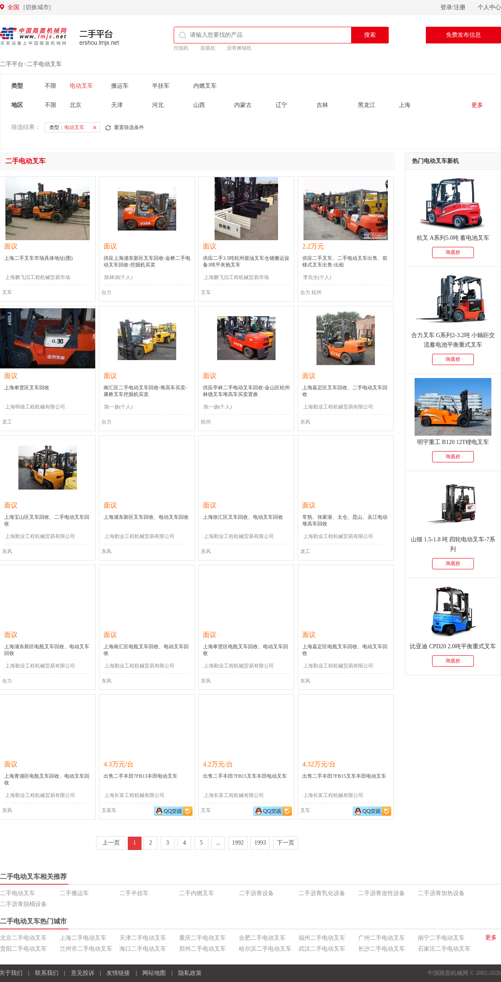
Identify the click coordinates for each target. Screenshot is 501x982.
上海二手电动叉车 (83, 938)
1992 (238, 843)
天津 (117, 105)
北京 (75, 105)
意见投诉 (82, 973)
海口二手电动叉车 (142, 949)
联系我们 (46, 973)
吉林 (322, 105)
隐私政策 (190, 973)
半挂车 (161, 86)
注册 (460, 7)
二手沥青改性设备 (381, 893)
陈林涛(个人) (118, 277)
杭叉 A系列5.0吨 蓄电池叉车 (453, 238)
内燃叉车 (205, 86)
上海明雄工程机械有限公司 (35, 407)
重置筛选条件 (129, 127)
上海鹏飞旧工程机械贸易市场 (37, 277)
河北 (158, 105)
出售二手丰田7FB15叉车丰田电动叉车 (245, 776)
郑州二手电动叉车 (202, 949)
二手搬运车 (74, 893)
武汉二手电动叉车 (322, 949)
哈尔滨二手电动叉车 (265, 949)
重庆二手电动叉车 (202, 938)
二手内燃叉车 (196, 893)
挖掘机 (181, 48)
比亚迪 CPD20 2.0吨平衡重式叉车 (453, 646)
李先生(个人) (317, 277)
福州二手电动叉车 (322, 938)
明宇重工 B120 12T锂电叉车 (453, 442)
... (218, 843)
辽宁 (281, 105)
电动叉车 (81, 86)
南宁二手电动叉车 (441, 938)
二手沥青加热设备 (441, 893)
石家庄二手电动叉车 (444, 949)
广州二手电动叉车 (381, 938)
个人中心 (489, 7)
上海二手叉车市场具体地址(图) (38, 258)
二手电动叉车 (44, 64)
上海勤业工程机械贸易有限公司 (338, 407)
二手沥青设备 (256, 893)
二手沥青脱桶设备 (23, 904)
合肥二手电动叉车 (262, 938)
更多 (477, 105)
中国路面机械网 (33, 36)
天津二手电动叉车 (142, 938)
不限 (50, 86)
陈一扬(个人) (118, 407)
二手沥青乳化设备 (322, 893)
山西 (199, 105)
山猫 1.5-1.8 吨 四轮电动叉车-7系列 (453, 544)
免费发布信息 (463, 35)
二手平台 (99, 37)
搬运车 (120, 86)
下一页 (285, 843)
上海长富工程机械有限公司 (134, 795)
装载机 (207, 48)
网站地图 (154, 973)
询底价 (453, 252)
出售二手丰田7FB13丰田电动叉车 (140, 776)
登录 (446, 7)
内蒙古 (243, 105)
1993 (260, 843)
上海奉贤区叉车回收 (26, 388)
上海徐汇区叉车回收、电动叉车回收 (243, 517)
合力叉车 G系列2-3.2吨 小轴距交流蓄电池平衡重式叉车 (453, 340)
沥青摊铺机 (239, 48)
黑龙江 (366, 105)
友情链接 (118, 973)
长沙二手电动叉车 (381, 949)
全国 (29, 7)
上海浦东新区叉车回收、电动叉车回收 (146, 517)
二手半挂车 (134, 893)
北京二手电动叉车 (23, 938)
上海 (404, 105)
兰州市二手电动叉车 (86, 949)
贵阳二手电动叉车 (23, 949)
